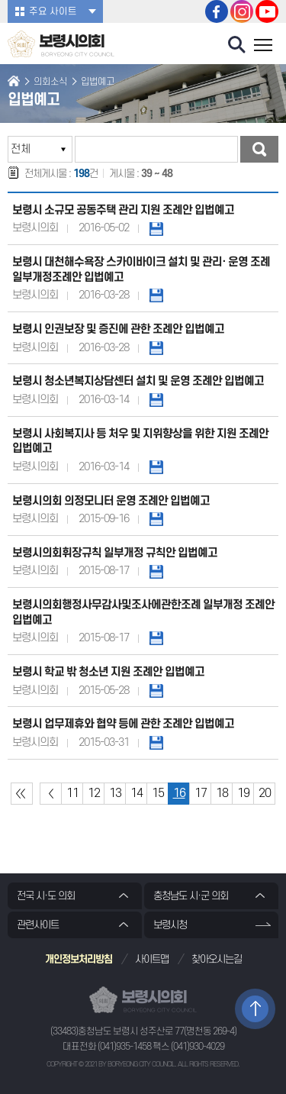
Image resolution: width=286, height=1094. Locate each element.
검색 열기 (237, 45)
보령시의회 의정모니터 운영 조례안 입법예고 (111, 501)
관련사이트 (38, 925)
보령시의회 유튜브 (266, 11)
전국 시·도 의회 (46, 896)
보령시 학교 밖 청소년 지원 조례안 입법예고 (108, 672)
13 (115, 793)
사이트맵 (152, 959)
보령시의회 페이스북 (216, 11)
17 (200, 793)
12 (94, 793)
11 (72, 793)
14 (136, 793)
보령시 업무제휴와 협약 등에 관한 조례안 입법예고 (123, 724)
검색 (259, 149)
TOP (255, 1009)
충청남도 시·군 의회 (190, 896)
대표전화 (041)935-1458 (107, 1046)
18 (222, 793)
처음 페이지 (22, 794)
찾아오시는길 (216, 959)
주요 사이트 (53, 11)
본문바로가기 (0, 0)
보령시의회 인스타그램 (241, 11)
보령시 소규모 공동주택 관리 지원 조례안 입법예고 (123, 210)
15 (158, 793)
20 (265, 793)
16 (179, 793)
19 (243, 793)
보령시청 (170, 925)
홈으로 (14, 82)
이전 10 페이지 (51, 794)
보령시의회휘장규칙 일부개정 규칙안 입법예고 (114, 553)
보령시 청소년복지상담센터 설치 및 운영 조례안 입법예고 (138, 381)
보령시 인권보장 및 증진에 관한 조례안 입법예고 (118, 329)
